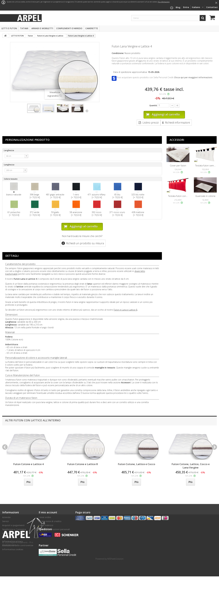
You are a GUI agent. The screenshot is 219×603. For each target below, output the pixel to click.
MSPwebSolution (115, 585)
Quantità (153, 105)
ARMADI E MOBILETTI (42, 28)
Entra (186, 7)
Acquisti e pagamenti (13, 525)
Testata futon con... (178, 196)
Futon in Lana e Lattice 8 (125, 310)
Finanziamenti (9, 537)
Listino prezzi (151, 122)
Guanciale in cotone (205, 196)
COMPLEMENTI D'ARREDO (69, 28)
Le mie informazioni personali (54, 529)
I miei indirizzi (46, 525)
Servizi (5, 521)
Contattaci (212, 7)
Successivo (86, 110)
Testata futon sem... (205, 165)
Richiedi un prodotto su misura (85, 243)
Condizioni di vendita (13, 533)
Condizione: (118, 53)
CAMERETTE (91, 28)
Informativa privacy (12, 541)
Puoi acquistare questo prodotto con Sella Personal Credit (165, 77)
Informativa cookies (12, 549)
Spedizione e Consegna (14, 529)
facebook (171, 8)
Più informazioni (164, 2)
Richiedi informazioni (177, 122)
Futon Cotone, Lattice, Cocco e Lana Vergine (191, 466)
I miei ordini (45, 517)
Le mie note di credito (50, 521)
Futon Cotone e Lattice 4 (28, 464)
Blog (178, 7)
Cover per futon (178, 165)
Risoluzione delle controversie (17, 545)
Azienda (6, 517)
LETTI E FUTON (9, 28)
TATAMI (24, 28)
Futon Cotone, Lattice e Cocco (136, 464)
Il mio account (48, 512)
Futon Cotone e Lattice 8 (82, 464)
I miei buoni (45, 533)
